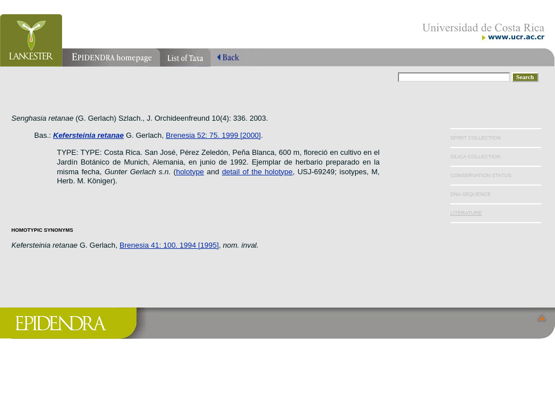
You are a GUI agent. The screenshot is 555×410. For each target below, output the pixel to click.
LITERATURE (466, 213)
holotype (190, 171)
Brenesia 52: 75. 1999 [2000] (213, 135)
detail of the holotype (257, 171)
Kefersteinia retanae (88, 135)
